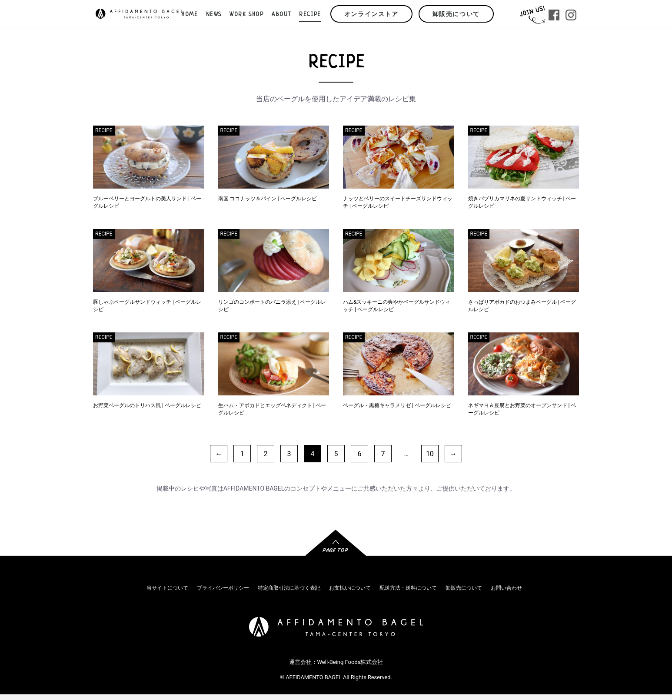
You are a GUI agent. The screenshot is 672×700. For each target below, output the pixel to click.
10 (430, 454)
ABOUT (281, 14)
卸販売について (456, 14)
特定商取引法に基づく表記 (289, 588)
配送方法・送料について (408, 588)
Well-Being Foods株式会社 (350, 662)
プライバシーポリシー (223, 588)
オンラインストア (371, 14)
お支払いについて (350, 588)
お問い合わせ (506, 588)
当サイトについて (167, 588)
